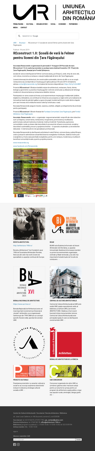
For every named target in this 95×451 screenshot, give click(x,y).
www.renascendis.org (21, 143)
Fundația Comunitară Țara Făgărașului (58, 112)
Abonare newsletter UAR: (21, 436)
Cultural (29, 24)
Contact (24, 27)
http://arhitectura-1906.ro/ (22, 246)
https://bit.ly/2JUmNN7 (72, 84)
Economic (62, 24)
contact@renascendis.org (28, 84)
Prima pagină (18, 24)
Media (15, 27)
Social (53, 24)
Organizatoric (42, 24)
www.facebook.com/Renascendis (25, 146)
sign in (15, 431)
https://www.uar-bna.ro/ (22, 304)
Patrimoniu (73, 24)
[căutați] (47, 36)
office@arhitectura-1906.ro (50, 422)
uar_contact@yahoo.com (54, 420)
